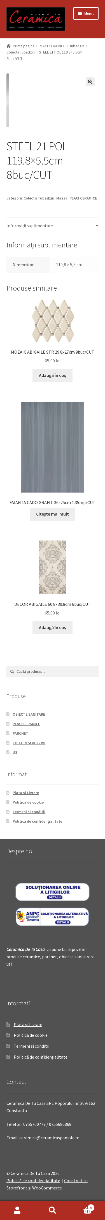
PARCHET (20, 733)
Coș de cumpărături (82, 1206)
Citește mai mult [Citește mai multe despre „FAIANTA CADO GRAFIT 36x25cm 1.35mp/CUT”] (52, 514)
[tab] (52, 226)
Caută (52, 1210)
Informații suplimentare (29, 225)
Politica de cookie (28, 802)
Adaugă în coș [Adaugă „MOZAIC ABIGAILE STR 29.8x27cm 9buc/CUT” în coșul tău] (52, 375)
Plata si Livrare (26, 792)
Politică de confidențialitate (37, 821)
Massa (61, 198)
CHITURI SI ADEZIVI (29, 742)
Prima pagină (23, 45)
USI (15, 752)
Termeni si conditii (29, 811)
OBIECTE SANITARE (29, 714)
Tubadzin (76, 45)
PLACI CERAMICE (52, 45)
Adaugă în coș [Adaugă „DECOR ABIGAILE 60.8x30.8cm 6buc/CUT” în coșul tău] (52, 627)
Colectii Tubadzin (20, 52)
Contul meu (17, 1210)
